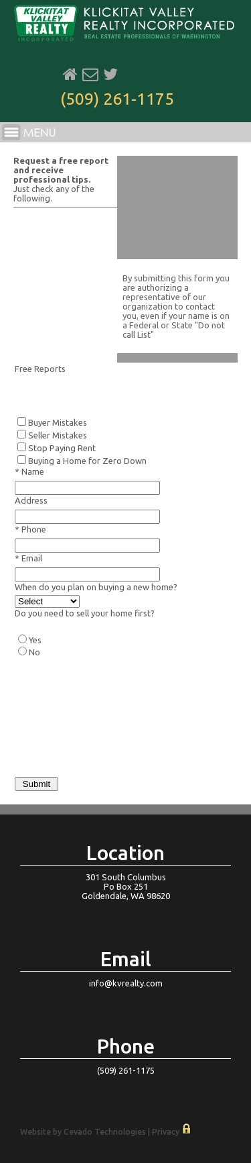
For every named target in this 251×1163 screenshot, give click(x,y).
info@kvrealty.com (126, 983)
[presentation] (116, 736)
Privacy (165, 1131)
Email (90, 74)
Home (70, 74)
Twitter (110, 74)
